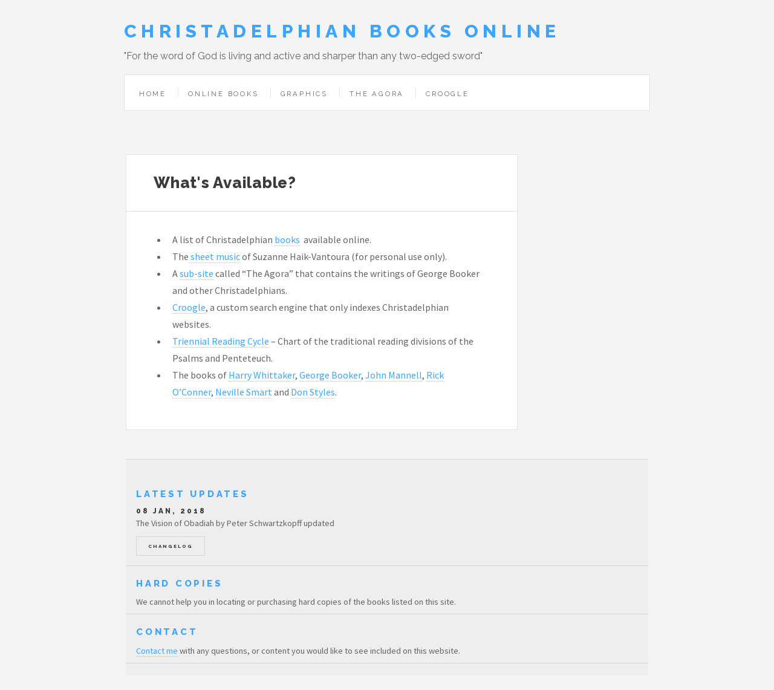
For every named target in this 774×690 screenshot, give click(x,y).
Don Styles (313, 392)
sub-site (196, 273)
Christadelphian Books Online (342, 31)
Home (152, 94)
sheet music (214, 256)
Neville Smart (243, 392)
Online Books (223, 94)
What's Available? (225, 183)
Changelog (170, 546)
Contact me (157, 650)
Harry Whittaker (262, 375)
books (287, 239)
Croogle (447, 94)
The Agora (377, 94)
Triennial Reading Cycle (220, 341)
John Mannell (393, 375)
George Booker (330, 375)
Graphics (304, 94)
